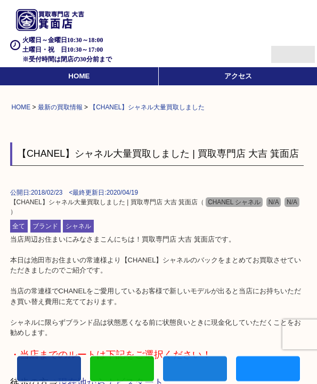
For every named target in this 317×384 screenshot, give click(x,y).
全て (18, 226)
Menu (281, 50)
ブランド (45, 226)
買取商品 (195, 369)
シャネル (78, 226)
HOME (79, 76)
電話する (49, 369)
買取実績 (268, 369)
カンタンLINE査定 (122, 369)
